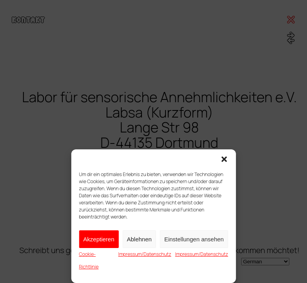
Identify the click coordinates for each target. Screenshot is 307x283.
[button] (224, 159)
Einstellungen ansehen (194, 239)
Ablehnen (139, 239)
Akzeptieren (98, 239)
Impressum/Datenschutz (144, 254)
